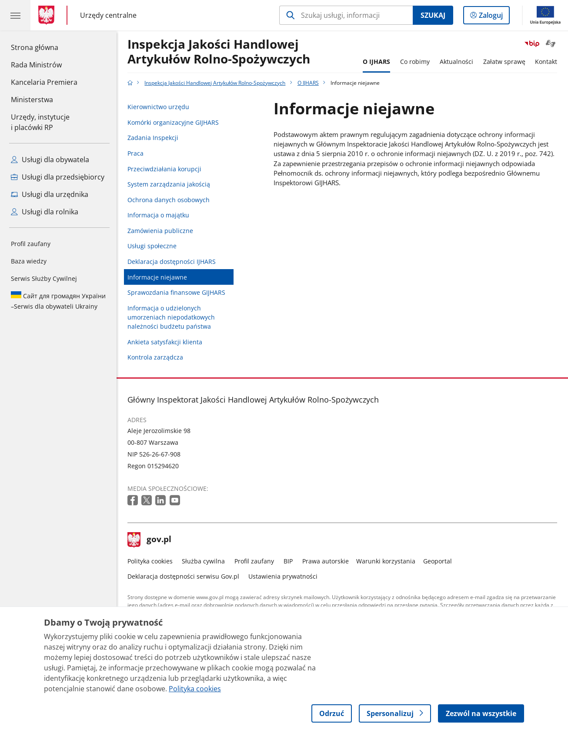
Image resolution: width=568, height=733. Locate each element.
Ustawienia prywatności (282, 576)
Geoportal (437, 561)
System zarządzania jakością (168, 184)
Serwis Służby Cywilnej (44, 278)
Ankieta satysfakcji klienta (164, 342)
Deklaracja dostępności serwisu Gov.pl (183, 576)
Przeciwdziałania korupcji (164, 169)
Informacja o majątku (158, 215)
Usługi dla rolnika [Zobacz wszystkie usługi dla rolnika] (44, 212)
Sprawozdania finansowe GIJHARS (176, 292)
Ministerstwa (32, 99)
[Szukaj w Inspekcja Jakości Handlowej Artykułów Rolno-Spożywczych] (346, 15)
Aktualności (456, 61)
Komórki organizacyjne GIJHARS (173, 122)
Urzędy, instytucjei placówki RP (40, 122)
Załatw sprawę (504, 61)
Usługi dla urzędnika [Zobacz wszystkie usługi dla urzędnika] (49, 194)
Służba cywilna (203, 561)
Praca (135, 153)
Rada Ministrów (36, 65)
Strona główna (44, 47)
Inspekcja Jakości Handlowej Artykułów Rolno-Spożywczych (218, 52)
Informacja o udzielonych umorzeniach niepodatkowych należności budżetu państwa (171, 317)
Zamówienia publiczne (160, 231)
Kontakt (546, 61)
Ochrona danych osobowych (168, 200)
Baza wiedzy (29, 261)
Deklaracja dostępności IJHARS (171, 261)
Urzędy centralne (108, 15)
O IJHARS (376, 61)
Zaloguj (493, 17)
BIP (288, 561)
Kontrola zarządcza (155, 357)
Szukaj (433, 15)
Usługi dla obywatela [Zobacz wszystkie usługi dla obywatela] (50, 159)
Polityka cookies (150, 561)
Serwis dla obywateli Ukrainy (58, 300)
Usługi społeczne (152, 246)
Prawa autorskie (325, 561)
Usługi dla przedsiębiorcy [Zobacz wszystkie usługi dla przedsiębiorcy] (57, 177)
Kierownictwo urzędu (158, 107)
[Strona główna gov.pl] (48, 15)
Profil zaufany (30, 244)
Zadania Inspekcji (152, 137)
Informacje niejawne (157, 277)
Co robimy (415, 61)
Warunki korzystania (385, 561)
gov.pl (149, 540)
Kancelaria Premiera (44, 82)
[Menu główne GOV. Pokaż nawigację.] (15, 15)
